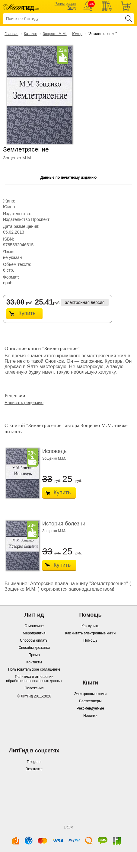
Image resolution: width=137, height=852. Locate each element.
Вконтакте (34, 769)
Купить (27, 313)
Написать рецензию (24, 402)
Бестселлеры (90, 701)
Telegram (34, 762)
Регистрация (65, 4)
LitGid (68, 827)
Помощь (90, 640)
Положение (33, 688)
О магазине (34, 626)
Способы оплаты (34, 640)
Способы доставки (34, 648)
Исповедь (54, 451)
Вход (72, 8)
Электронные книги (90, 694)
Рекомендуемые (90, 708)
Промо (34, 655)
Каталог (30, 34)
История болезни (63, 524)
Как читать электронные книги (90, 633)
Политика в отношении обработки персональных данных (34, 679)
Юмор (77, 34)
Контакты (34, 662)
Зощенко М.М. (55, 34)
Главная (11, 34)
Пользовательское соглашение (34, 669)
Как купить (90, 626)
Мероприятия (34, 633)
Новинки (90, 715)
